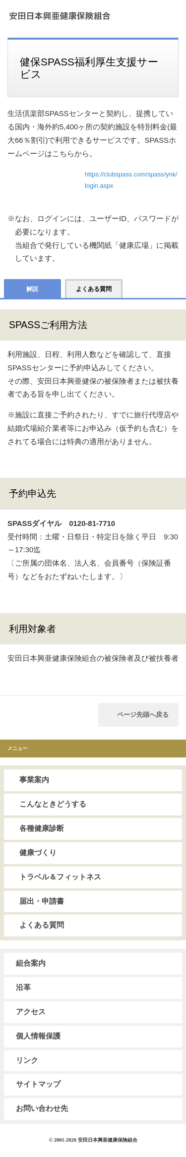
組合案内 (31, 963)
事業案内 (34, 780)
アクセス (31, 1012)
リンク (27, 1060)
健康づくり (38, 853)
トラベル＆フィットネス (60, 877)
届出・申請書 (41, 901)
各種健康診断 (41, 828)
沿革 (23, 987)
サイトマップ (38, 1084)
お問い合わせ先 (42, 1108)
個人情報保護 (38, 1036)
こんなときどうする (52, 804)
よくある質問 (41, 925)
